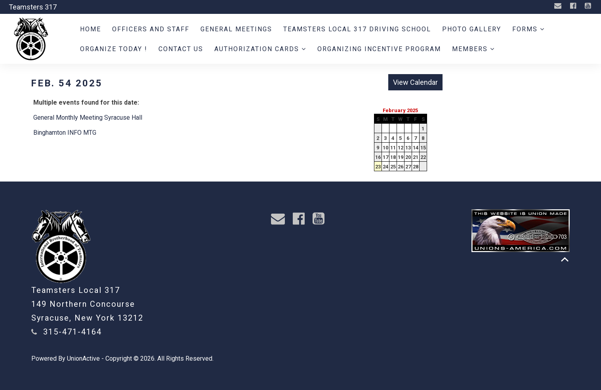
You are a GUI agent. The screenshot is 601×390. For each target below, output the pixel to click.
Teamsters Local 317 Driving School (357, 29)
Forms (528, 29)
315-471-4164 (72, 331)
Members (473, 49)
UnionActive (83, 358)
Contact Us (180, 49)
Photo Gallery (471, 29)
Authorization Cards (260, 49)
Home (90, 29)
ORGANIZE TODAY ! (113, 49)
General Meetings (236, 29)
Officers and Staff (150, 29)
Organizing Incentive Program (379, 49)
